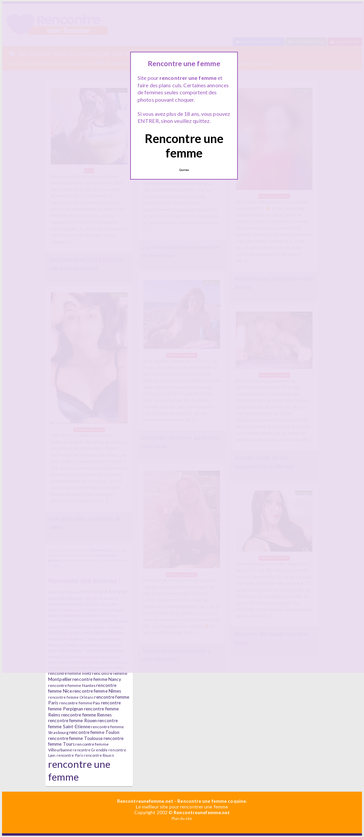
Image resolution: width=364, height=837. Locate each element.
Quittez (184, 170)
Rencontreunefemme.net (145, 801)
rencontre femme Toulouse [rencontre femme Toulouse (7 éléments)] (75, 738)
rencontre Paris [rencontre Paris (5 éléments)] (70, 755)
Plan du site (182, 818)
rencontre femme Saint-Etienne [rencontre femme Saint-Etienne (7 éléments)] (83, 723)
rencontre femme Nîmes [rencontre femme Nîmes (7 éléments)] (97, 691)
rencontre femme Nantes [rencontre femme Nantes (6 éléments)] (72, 685)
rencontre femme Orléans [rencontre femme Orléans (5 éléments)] (71, 697)
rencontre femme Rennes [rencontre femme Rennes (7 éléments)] (86, 714)
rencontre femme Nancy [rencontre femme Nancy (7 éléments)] (96, 679)
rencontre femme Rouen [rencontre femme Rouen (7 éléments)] (72, 720)
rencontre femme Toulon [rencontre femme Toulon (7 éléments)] (94, 732)
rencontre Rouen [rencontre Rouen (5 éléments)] (99, 755)
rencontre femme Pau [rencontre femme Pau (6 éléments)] (79, 702)
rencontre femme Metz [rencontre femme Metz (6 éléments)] (70, 673)
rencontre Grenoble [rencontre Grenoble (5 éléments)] (90, 750)
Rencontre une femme (184, 145)
